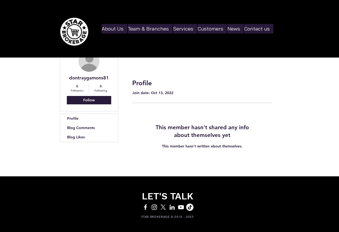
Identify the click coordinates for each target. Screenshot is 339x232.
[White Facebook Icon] (145, 207)
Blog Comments (81, 128)
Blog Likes (76, 137)
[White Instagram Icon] (154, 207)
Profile (73, 118)
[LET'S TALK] (167, 196)
